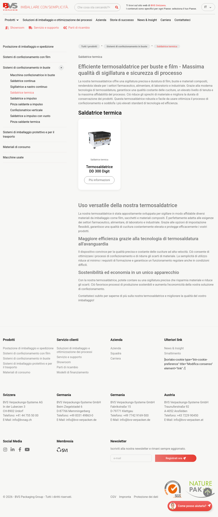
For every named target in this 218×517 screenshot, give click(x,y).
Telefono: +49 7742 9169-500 (129, 422)
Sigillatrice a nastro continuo (28, 87)
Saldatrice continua (22, 81)
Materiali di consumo (16, 147)
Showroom (17, 27)
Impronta (125, 504)
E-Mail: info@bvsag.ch (17, 426)
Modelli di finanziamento (73, 379)
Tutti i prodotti (89, 46)
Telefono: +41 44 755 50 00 (20, 422)
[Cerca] (116, 7)
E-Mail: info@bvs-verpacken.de (77, 426)
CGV (113, 504)
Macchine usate (13, 157)
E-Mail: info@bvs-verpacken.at (183, 426)
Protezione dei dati (146, 504)
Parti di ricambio (79, 27)
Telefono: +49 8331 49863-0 (75, 422)
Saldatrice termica (22, 92)
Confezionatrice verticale (26, 110)
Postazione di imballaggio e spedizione (28, 46)
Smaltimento (172, 360)
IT (205, 7)
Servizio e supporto (46, 27)
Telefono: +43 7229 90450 (181, 422)
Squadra (115, 360)
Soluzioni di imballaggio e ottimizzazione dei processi (74, 357)
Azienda (115, 355)
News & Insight (174, 355)
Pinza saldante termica (25, 122)
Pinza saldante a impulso (26, 104)
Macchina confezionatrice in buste (32, 75)
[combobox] (94, 7)
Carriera (115, 365)
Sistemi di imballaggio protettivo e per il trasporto (28, 134)
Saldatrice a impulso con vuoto (30, 116)
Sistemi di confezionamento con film (26, 57)
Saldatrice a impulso (23, 98)
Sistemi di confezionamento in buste (26, 67)
